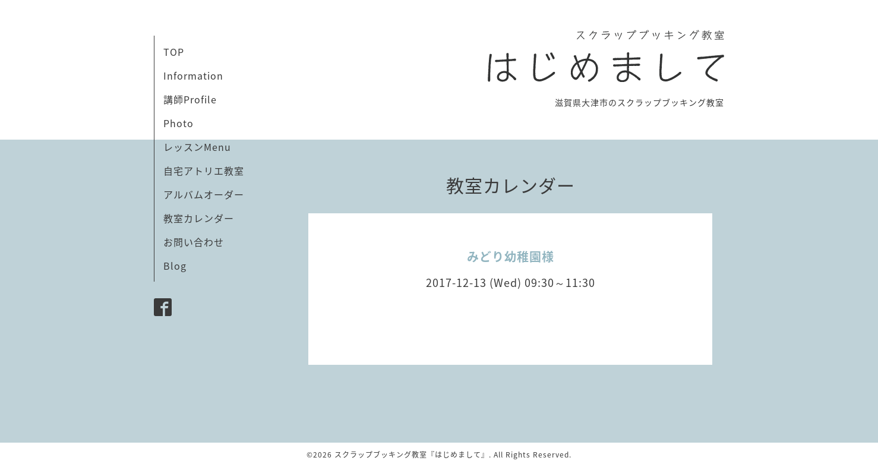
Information (193, 75)
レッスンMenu (197, 147)
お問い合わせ (193, 242)
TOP (173, 52)
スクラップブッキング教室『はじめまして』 (411, 454)
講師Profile (190, 99)
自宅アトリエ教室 (203, 170)
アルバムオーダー (203, 194)
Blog (175, 265)
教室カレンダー (198, 218)
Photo (178, 123)
